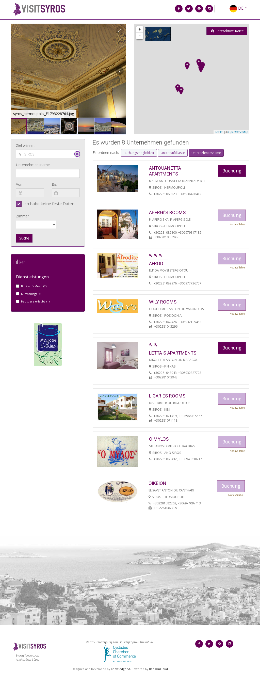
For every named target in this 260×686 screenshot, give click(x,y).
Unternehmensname (33, 164)
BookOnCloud (158, 669)
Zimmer (22, 216)
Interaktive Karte (227, 30)
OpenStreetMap (238, 132)
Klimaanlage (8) (31, 294)
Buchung (231, 171)
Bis (54, 184)
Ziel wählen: (25, 145)
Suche (24, 238)
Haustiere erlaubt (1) (35, 301)
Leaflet (219, 132)
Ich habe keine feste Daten (48, 203)
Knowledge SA (120, 669)
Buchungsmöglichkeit (139, 153)
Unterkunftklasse (173, 153)
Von (19, 184)
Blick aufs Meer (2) (33, 286)
